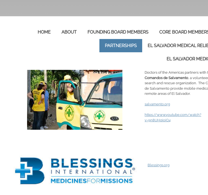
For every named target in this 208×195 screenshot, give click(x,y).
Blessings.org (159, 165)
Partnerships (121, 45)
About (69, 32)
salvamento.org (157, 104)
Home (44, 32)
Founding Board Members (117, 32)
